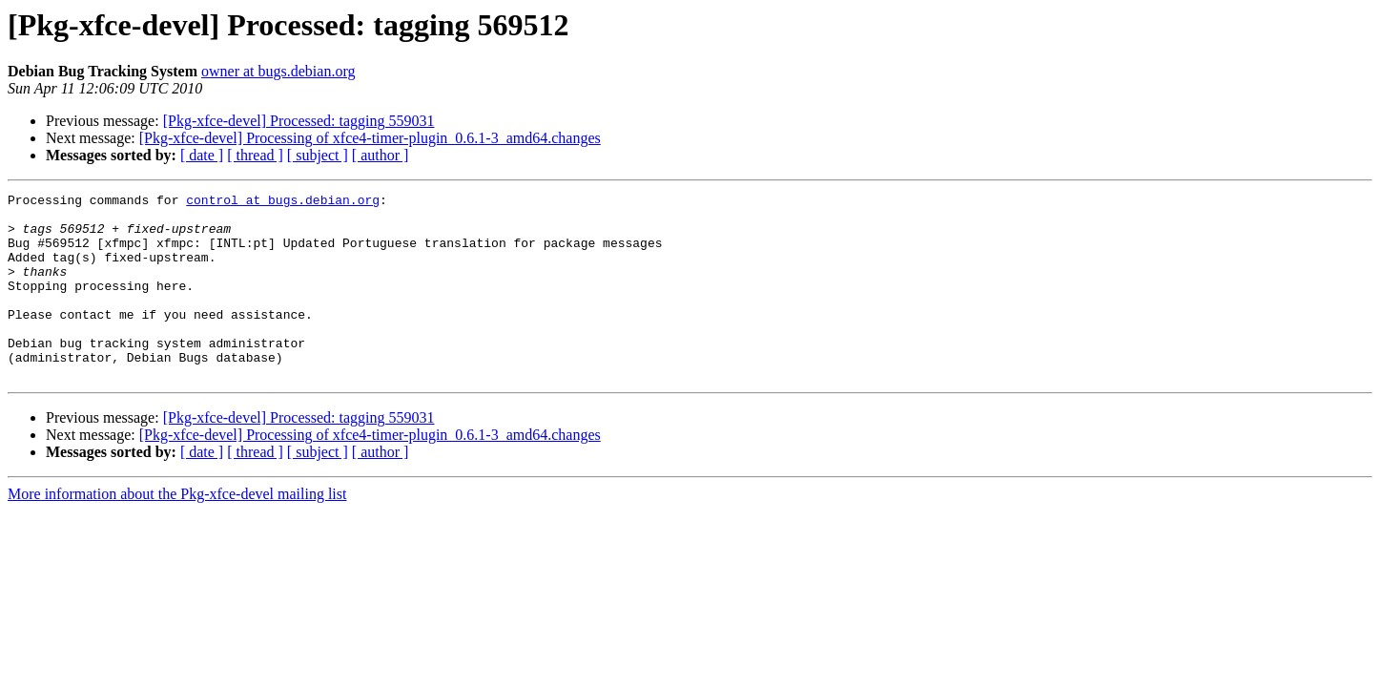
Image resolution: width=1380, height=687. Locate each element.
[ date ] (201, 155)
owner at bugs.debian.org (278, 71)
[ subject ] (317, 155)
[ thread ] (255, 155)
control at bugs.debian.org (283, 202)
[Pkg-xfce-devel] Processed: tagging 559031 (299, 121)
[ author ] (380, 155)
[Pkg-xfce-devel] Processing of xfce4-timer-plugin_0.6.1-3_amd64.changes (370, 138)
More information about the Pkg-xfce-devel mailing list (177, 531)
